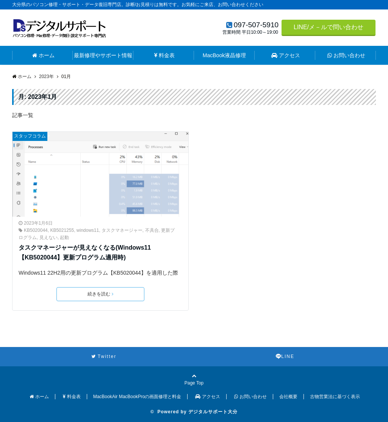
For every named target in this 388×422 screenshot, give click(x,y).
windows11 (88, 230)
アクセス (285, 55)
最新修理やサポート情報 (103, 55)
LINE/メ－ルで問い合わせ (328, 27)
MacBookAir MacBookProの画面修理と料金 (137, 396)
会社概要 (288, 396)
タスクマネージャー (122, 230)
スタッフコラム (30, 136)
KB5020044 (36, 230)
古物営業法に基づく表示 (335, 396)
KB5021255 (62, 230)
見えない (48, 237)
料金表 (164, 55)
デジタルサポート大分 (213, 411)
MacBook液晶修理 (224, 55)
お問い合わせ (346, 55)
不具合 (152, 230)
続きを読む (100, 294)
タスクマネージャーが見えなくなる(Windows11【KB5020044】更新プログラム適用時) (85, 252)
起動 (64, 237)
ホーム (43, 55)
